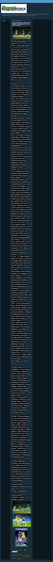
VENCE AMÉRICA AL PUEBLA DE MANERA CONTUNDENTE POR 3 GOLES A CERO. (21, 24)
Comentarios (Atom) (20, 558)
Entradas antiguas (26, 556)
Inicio (27, 554)
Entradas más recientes (17, 554)
